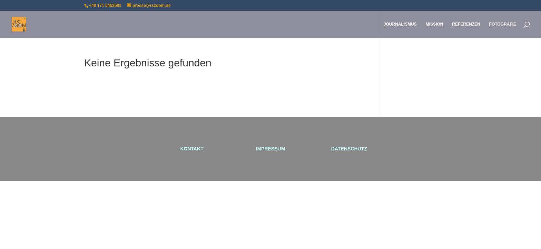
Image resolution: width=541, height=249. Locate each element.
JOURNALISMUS (400, 24)
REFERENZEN (466, 24)
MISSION (434, 24)
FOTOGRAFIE (502, 24)
